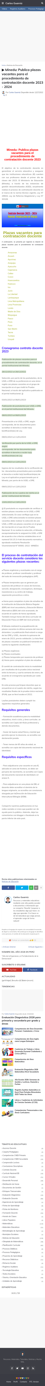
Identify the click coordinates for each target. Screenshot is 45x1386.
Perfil (15, 1382)
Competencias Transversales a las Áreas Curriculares (28, 1111)
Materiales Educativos (23, 1227)
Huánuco (11, 284)
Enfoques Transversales (23, 1191)
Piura (10, 322)
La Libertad (12, 294)
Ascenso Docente (23, 1148)
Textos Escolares (23, 1274)
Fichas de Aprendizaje (23, 1206)
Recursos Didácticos (23, 1259)
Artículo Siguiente (35, 947)
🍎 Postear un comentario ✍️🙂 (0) (22, 940)
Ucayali (11, 339)
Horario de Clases (23, 1216)
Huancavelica (13, 280)
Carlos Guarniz (14, 3)
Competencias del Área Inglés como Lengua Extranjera (27, 1040)
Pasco (10, 319)
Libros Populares (23, 1220)
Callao (10, 273)
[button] (3, 3)
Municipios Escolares (23, 1234)
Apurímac (12, 259)
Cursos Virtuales (23, 1177)
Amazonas (12, 253)
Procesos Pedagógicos (23, 1252)
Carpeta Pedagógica (23, 1152)
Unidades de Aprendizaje (23, 1281)
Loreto (10, 308)
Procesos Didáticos (23, 1249)
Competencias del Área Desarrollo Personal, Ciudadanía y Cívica (28, 1030)
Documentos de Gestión (23, 1188)
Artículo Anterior (9, 947)
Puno (10, 325)
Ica (9, 287)
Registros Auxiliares (17, 9)
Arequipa (11, 263)
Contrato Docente (23, 1170)
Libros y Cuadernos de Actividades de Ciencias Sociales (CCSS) (29, 1101)
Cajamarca (12, 270)
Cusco (10, 277)
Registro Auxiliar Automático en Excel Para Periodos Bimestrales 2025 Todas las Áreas (28, 1092)
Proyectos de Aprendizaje (23, 1256)
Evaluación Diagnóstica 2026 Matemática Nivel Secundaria (27, 1070)
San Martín (12, 329)
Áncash (11, 256)
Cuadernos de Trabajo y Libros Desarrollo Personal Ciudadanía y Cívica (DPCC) (28, 1051)
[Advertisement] (22, 36)
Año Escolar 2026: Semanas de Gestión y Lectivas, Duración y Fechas (27, 1082)
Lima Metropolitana (16, 301)
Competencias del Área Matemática (24, 1060)
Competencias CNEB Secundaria (23, 1159)
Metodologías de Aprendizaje (23, 1231)
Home (8, 1382)
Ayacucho (12, 267)
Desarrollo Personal (23, 1180)
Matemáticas (23, 1223)
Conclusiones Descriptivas (23, 1166)
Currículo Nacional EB (23, 1173)
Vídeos (4, 9)
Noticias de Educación (15, 65)
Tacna (10, 332)
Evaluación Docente (23, 1198)
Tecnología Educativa (23, 1270)
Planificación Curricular (23, 1245)
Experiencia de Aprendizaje (23, 1202)
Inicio (3, 65)
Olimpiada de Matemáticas (23, 1241)
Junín (10, 291)
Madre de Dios (14, 312)
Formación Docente (23, 1213)
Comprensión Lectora (23, 1162)
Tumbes (11, 336)
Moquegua (12, 315)
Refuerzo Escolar (23, 1263)
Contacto (23, 1382)
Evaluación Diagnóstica (23, 1195)
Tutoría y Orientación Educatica (23, 1277)
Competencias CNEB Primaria (23, 1155)
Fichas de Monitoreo (23, 1209)
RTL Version (34, 1382)
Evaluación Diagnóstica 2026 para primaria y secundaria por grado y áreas (21, 1020)
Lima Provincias (14, 305)
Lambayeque (13, 298)
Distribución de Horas (23, 1184)
